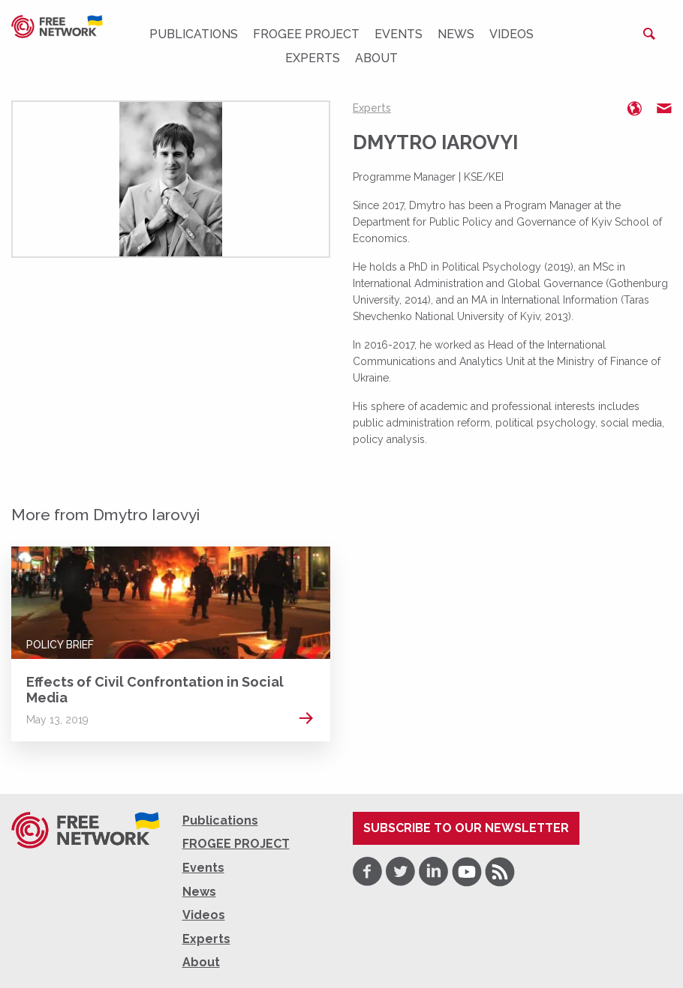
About (376, 58)
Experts (312, 58)
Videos (511, 34)
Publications (193, 34)
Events (399, 34)
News (456, 34)
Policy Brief (60, 645)
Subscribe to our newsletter (466, 828)
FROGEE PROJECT (306, 34)
